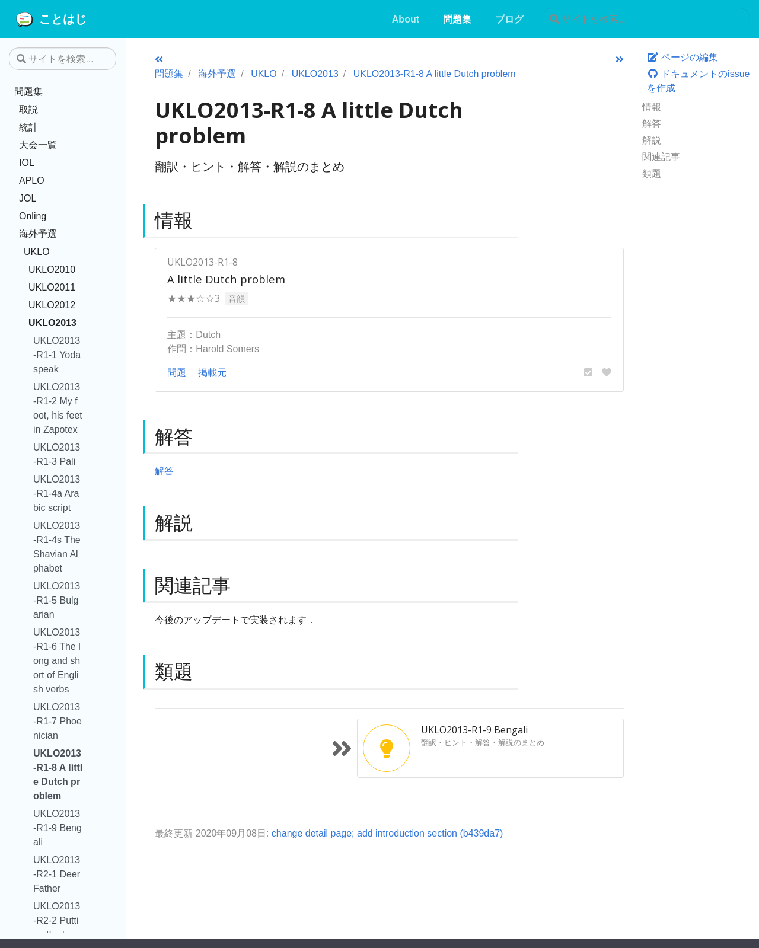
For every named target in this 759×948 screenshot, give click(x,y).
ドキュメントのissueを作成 (698, 80)
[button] (588, 372)
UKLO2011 (51, 287)
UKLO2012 (51, 304)
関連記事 (661, 156)
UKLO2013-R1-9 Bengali (57, 828)
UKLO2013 (52, 322)
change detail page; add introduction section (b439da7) (387, 833)
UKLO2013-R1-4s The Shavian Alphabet (57, 547)
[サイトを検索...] (646, 19)
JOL (27, 198)
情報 (651, 106)
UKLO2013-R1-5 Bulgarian (56, 600)
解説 (651, 140)
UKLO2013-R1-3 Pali (56, 454)
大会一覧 (38, 144)
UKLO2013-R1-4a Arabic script (56, 493)
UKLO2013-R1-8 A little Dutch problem (57, 774)
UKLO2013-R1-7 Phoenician (57, 721)
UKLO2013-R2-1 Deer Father (56, 874)
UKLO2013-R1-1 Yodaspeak (57, 355)
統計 (28, 127)
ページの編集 (682, 57)
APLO (31, 180)
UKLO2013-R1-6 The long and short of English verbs (57, 660)
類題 (651, 173)
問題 (176, 372)
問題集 (28, 91)
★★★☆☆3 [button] (193, 298)
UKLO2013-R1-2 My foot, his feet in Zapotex (57, 408)
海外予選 (38, 233)
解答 (651, 123)
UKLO (37, 251)
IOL (26, 162)
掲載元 (212, 372)
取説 (28, 109)
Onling (32, 216)
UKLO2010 (51, 269)
